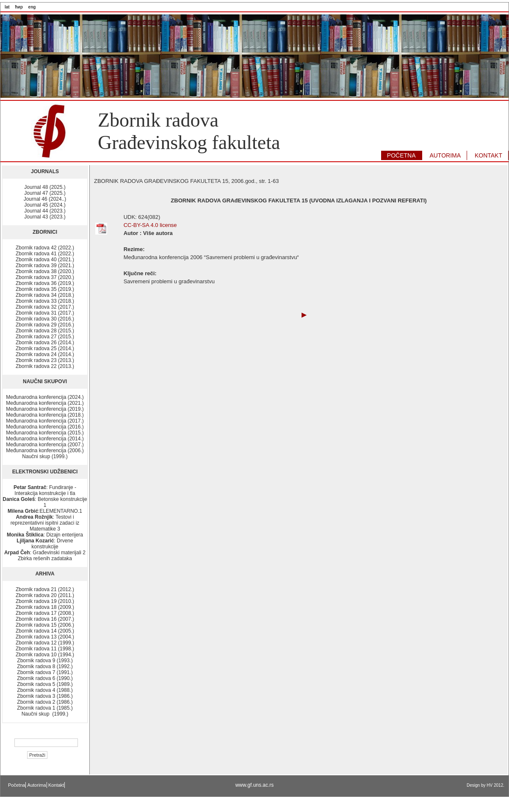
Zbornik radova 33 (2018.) (45, 301)
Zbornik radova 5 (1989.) (44, 684)
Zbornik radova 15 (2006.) (45, 625)
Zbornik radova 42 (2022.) (45, 248)
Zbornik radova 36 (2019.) (45, 283)
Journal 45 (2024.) (44, 205)
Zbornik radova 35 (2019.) (45, 289)
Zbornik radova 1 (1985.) (44, 708)
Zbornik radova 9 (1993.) (44, 661)
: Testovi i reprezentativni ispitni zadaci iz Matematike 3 (45, 523)
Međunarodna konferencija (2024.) (44, 397)
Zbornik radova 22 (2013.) (45, 366)
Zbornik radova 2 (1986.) (44, 702)
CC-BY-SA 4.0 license (150, 225)
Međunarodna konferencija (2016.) (44, 427)
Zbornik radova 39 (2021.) (45, 265)
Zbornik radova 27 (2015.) (45, 337)
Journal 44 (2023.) (44, 211)
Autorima (37, 785)
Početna (16, 785)
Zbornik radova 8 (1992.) (44, 666)
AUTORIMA (445, 155)
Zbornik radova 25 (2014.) (45, 348)
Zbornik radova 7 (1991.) (44, 672)
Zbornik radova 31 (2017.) (45, 313)
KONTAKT (488, 155)
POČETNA (401, 155)
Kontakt (56, 785)
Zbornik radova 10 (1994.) (45, 655)
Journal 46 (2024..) (45, 199)
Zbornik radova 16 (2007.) (45, 619)
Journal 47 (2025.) (44, 193)
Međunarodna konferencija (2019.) (44, 409)
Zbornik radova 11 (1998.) (45, 649)
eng (32, 7)
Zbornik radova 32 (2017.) (45, 307)
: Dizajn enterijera (45, 535)
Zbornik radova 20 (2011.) (45, 595)
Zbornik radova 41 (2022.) (45, 254)
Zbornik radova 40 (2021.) (45, 260)
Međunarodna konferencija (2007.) (44, 445)
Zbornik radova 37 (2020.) (45, 277)
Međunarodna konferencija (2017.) (44, 421)
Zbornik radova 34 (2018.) (45, 295)
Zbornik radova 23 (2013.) (45, 360)
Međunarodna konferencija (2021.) (44, 403)
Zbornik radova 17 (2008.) (45, 613)
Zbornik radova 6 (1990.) (44, 678)
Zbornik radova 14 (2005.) (45, 631)
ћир (18, 7)
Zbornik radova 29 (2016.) (45, 325)
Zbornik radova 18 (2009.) (45, 607)
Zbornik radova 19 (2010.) (45, 601)
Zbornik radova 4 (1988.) (44, 690)
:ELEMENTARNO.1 (45, 511)
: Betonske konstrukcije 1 (45, 502)
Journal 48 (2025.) (44, 187)
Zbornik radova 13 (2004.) (45, 637)
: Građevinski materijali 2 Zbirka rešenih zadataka (45, 555)
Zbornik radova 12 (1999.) (45, 643)
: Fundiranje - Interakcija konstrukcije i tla (45, 490)
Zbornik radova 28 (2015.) (45, 331)
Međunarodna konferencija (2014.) (44, 439)
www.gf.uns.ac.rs (254, 785)
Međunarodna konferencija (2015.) (44, 433)
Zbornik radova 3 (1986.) (44, 696)
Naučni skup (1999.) (44, 456)
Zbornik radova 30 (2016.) (45, 319)
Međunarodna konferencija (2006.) (44, 450)
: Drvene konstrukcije (45, 544)
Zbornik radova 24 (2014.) (45, 354)
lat (7, 7)
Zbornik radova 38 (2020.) (45, 271)
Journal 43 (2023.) (44, 217)
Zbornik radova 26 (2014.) (45, 343)
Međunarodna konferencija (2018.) (44, 415)
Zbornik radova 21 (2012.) (45, 589)
